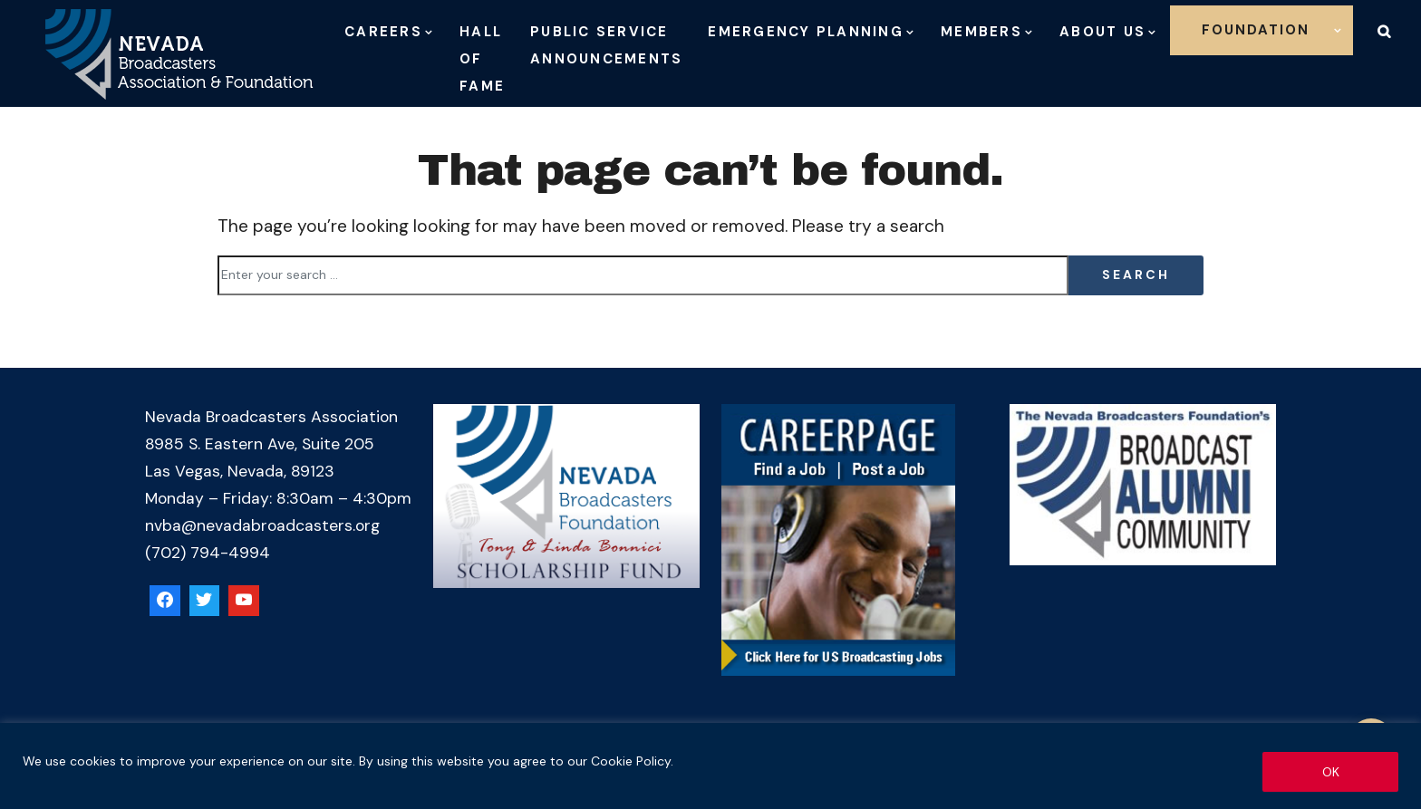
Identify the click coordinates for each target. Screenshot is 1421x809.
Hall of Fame (482, 59)
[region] (710, 766)
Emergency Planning (806, 32)
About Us (1102, 32)
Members (981, 32)
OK (1330, 772)
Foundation (1256, 30)
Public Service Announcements (606, 45)
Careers (383, 32)
